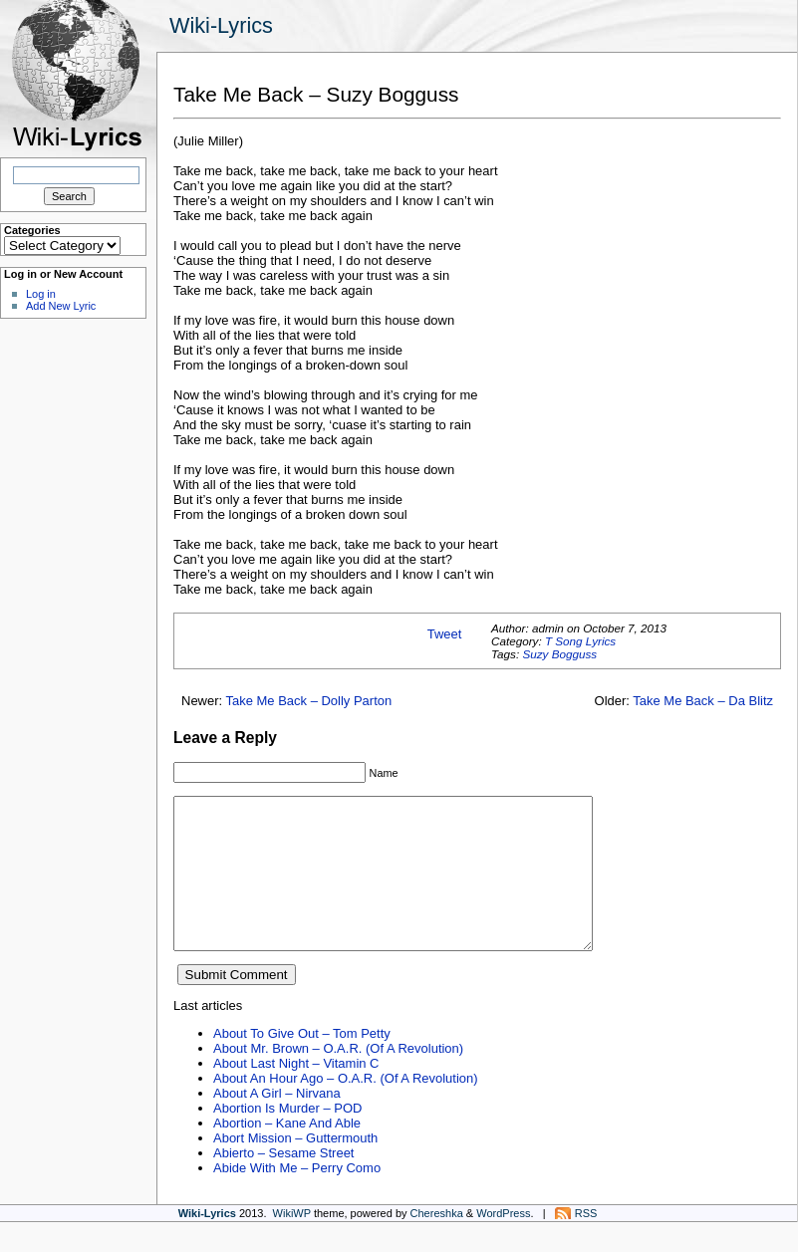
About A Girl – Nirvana (277, 1123)
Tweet (444, 633)
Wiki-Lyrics (221, 25)
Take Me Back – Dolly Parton (309, 700)
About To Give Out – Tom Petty (302, 1063)
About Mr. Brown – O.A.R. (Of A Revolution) (338, 1078)
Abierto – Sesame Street (283, 1182)
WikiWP (292, 1243)
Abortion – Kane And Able (287, 1152)
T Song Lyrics (580, 640)
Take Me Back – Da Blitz (703, 700)
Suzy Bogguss (559, 653)
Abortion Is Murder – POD (287, 1137)
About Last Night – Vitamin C (296, 1093)
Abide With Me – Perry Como (297, 1197)
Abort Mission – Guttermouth (295, 1167)
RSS (586, 1243)
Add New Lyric (61, 306)
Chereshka (436, 1243)
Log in (41, 294)
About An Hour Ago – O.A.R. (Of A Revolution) (345, 1108)
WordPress (503, 1243)
